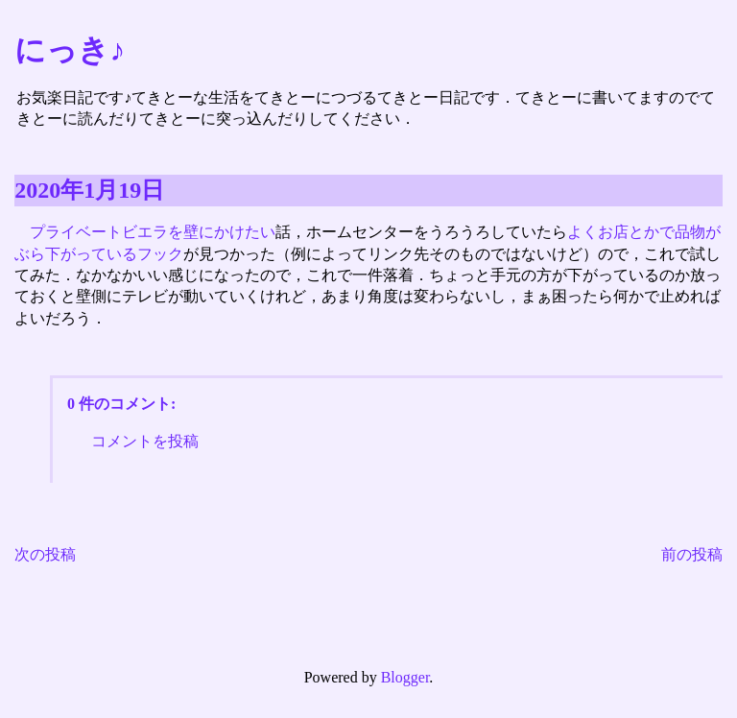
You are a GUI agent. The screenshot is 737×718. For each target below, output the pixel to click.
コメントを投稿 (145, 441)
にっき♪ (69, 50)
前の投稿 (692, 554)
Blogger (405, 677)
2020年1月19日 (89, 190)
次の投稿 (45, 554)
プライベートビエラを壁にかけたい (152, 232)
